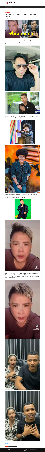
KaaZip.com (13, 2)
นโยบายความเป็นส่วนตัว (33, 449)
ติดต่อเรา (25, 450)
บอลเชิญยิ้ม (12, 446)
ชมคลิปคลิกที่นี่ (8, 443)
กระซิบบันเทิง (13, 18)
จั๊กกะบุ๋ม (9, 446)
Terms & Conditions (26, 449)
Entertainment (8, 12)
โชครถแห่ (15, 446)
